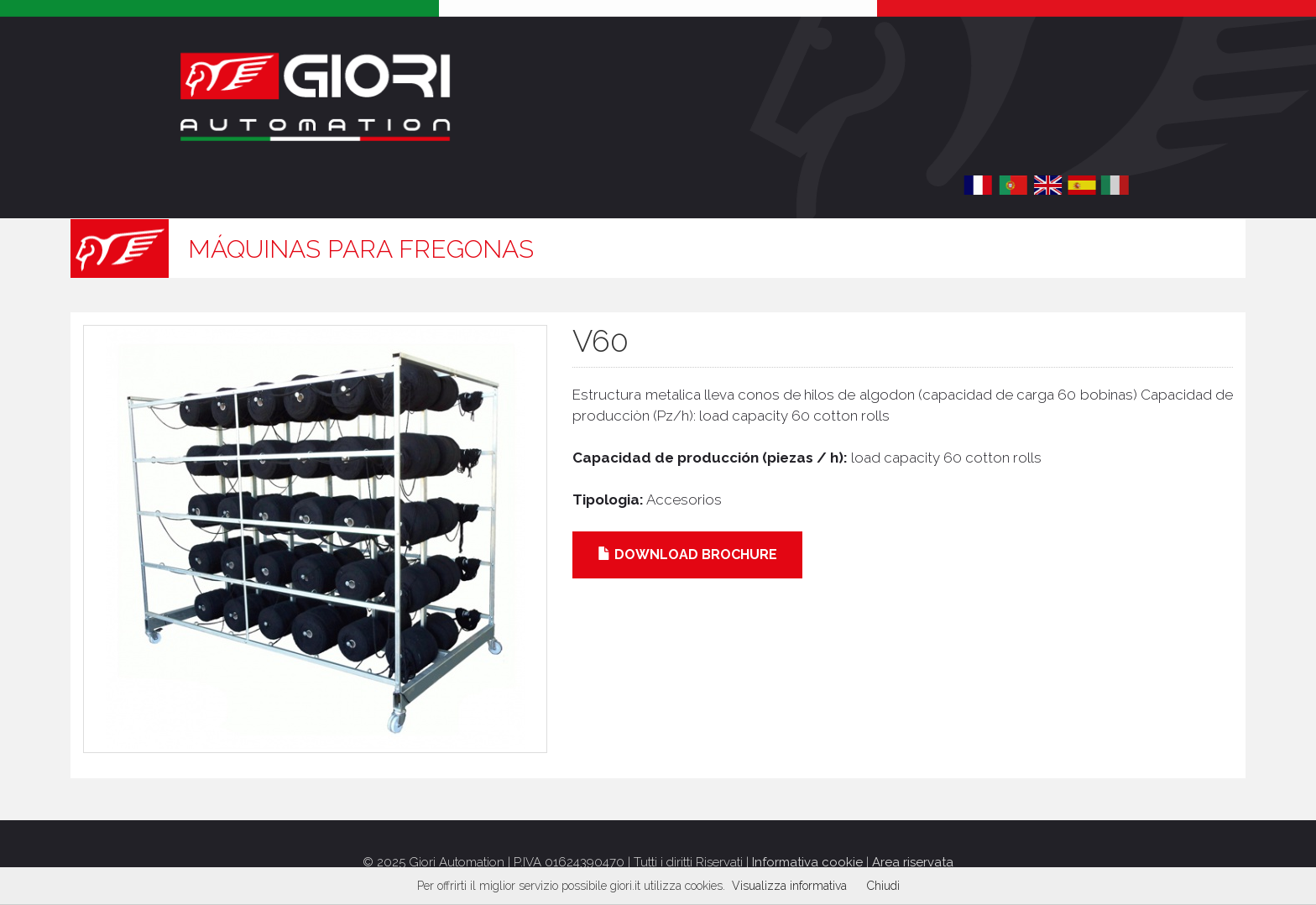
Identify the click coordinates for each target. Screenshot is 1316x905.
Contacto (756, 185)
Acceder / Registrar (1051, 121)
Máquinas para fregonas (361, 249)
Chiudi (883, 885)
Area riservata (912, 862)
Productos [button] (360, 185)
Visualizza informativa (789, 885)
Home (152, 185)
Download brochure (687, 554)
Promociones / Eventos (565, 185)
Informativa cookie (807, 862)
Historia (230, 185)
